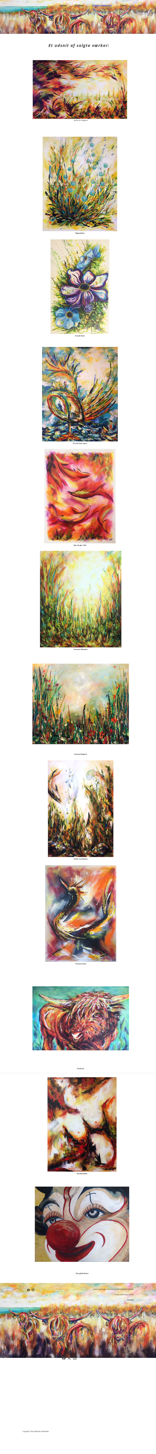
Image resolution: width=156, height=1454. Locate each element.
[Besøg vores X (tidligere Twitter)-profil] (69, 1358)
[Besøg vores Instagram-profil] (33, 1290)
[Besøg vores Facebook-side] (28, 1290)
